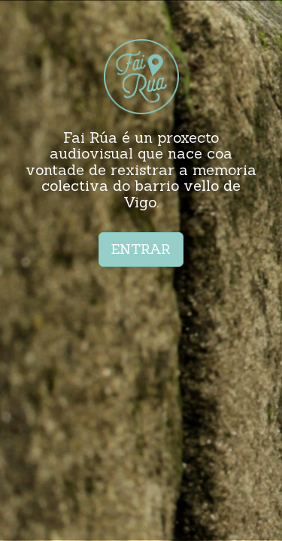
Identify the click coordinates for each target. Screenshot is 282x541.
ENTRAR (141, 249)
